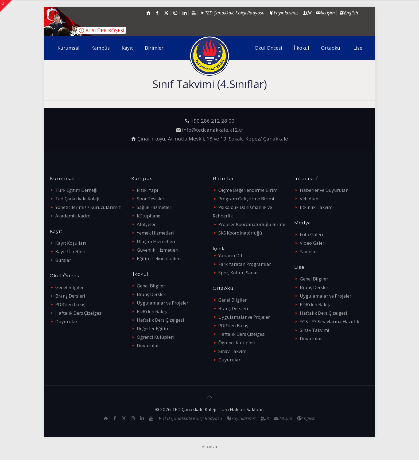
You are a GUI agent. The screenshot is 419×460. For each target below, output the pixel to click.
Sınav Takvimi (233, 351)
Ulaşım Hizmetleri (156, 241)
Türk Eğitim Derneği (76, 190)
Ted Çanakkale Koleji (77, 199)
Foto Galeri (311, 234)
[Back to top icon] (209, 396)
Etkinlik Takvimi (317, 207)
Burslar (63, 260)
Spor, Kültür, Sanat (238, 273)
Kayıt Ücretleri (70, 251)
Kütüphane (148, 216)
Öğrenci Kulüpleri (155, 337)
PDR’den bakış (70, 304)
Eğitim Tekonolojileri (159, 258)
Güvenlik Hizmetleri (158, 250)
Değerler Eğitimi (154, 328)
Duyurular (66, 321)
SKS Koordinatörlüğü (240, 233)
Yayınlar (308, 251)
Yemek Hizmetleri (155, 233)
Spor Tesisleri (151, 199)
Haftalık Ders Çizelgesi (79, 313)
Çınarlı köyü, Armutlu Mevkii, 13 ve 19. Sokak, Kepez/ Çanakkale (212, 138)
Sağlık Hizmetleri (155, 207)
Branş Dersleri (70, 296)
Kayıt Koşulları (70, 243)
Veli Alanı (310, 199)
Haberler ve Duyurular (324, 190)
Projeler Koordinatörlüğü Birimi (251, 224)
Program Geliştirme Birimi (246, 199)
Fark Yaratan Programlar (244, 264)
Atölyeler (146, 224)
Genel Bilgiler (69, 287)
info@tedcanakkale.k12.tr (212, 129)
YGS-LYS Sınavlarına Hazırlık (329, 321)
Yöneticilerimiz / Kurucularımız (88, 207)
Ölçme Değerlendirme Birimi (248, 190)
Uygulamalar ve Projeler (162, 303)
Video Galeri (313, 243)
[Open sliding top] (6, 6)
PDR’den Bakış (152, 311)
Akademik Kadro (73, 216)
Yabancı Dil (230, 255)
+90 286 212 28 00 (212, 120)
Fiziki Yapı (147, 190)
